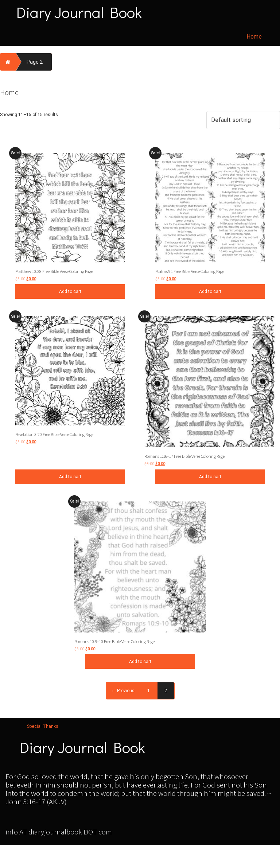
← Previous (123, 690)
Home (254, 36)
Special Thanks (42, 726)
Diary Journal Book (79, 12)
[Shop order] (243, 120)
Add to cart (70, 291)
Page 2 (35, 62)
